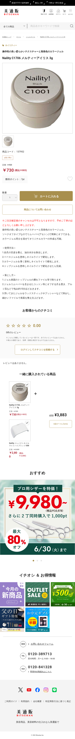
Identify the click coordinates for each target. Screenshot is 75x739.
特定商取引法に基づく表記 (58, 701)
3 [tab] (41, 561)
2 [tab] (37, 561)
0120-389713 (40, 654)
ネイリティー (11, 45)
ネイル (18, 37)
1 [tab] (33, 561)
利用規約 (25, 701)
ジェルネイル (30, 37)
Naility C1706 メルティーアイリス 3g (52, 37)
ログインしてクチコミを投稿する (38, 349)
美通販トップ (6, 37)
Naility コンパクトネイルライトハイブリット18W (19, 444)
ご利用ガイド (10, 701)
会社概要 (37, 701)
